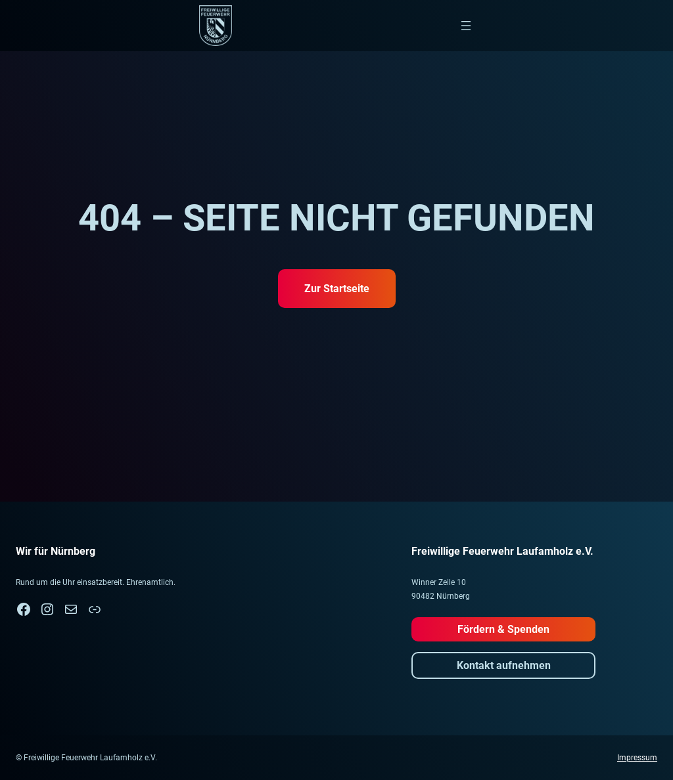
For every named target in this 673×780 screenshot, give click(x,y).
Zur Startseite (336, 288)
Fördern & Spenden (503, 629)
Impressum (637, 757)
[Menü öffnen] (466, 25)
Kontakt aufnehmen (504, 665)
